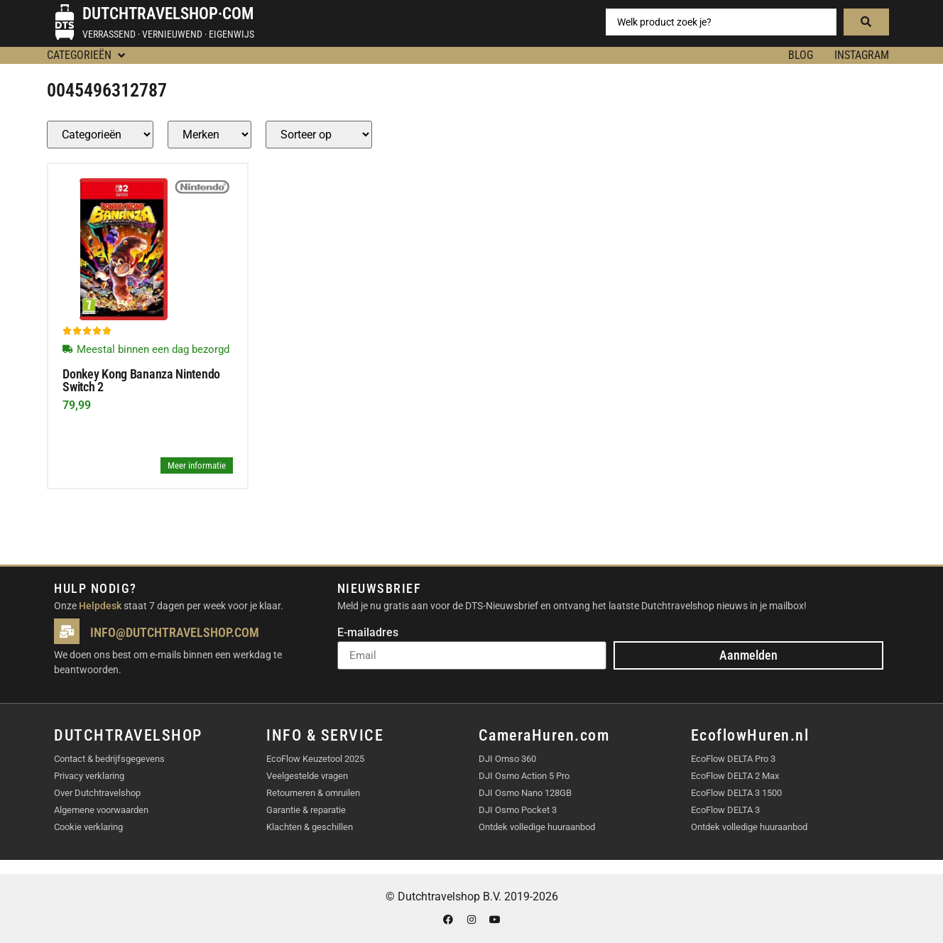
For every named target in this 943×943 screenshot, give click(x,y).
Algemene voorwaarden (101, 810)
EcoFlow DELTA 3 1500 (736, 792)
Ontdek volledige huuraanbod (537, 827)
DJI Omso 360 (507, 758)
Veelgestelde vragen (307, 775)
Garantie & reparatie (306, 810)
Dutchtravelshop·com (168, 13)
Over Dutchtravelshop (97, 792)
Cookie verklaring (88, 827)
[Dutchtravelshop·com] (64, 22)
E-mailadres (367, 633)
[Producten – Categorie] (100, 134)
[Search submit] (866, 22)
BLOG (800, 55)
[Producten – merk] (209, 134)
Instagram (861, 55)
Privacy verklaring (89, 775)
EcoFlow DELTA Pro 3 (733, 758)
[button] (87, 55)
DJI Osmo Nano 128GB (525, 792)
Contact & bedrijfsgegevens (109, 758)
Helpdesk (100, 605)
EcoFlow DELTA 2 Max (735, 775)
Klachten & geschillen (309, 827)
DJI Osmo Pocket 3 (518, 810)
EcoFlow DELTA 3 (725, 810)
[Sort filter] (319, 134)
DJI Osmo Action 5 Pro (524, 775)
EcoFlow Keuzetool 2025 (315, 758)
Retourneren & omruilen (313, 792)
